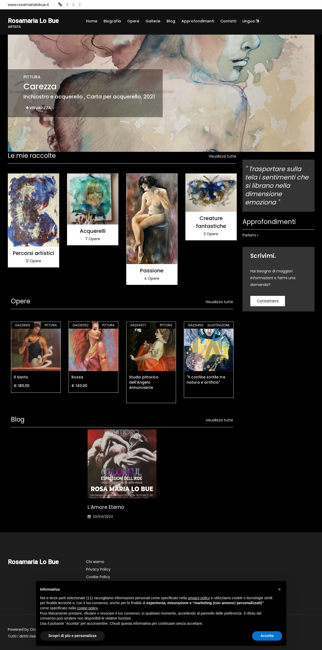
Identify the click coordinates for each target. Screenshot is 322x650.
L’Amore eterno (106, 507)
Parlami (250, 235)
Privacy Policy (98, 569)
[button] (279, 589)
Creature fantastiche (211, 222)
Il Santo (21, 377)
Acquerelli (93, 231)
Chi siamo (95, 561)
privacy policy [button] (199, 598)
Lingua (250, 21)
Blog (171, 21)
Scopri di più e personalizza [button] (72, 636)
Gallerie (152, 21)
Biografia (112, 21)
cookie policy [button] (87, 608)
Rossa (77, 377)
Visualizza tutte (222, 156)
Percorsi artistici (33, 253)
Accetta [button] (267, 636)
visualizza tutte (219, 420)
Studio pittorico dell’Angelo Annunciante (144, 382)
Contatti (228, 21)
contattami (267, 301)
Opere (133, 21)
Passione (151, 270)
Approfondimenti (197, 21)
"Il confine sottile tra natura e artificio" (206, 379)
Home (91, 21)
